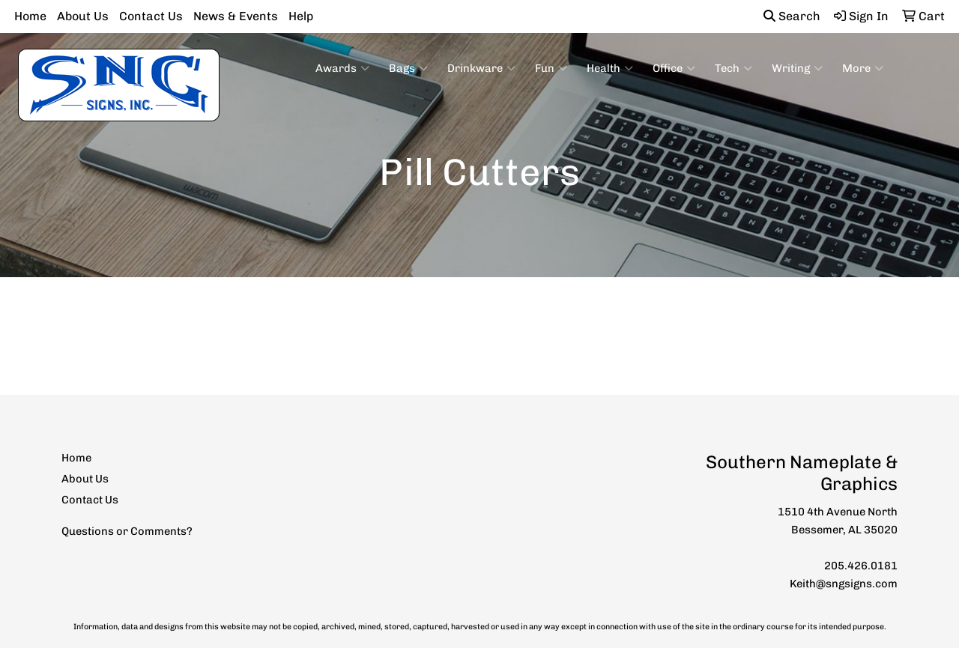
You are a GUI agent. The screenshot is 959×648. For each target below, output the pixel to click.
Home (30, 16)
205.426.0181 (861, 565)
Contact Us (151, 16)
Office (674, 68)
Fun (551, 68)
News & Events (235, 16)
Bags (408, 68)
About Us (83, 16)
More (862, 68)
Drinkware (481, 68)
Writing (797, 68)
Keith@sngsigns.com (844, 583)
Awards (342, 68)
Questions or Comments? (127, 531)
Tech (733, 68)
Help (300, 16)
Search (791, 16)
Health (610, 68)
